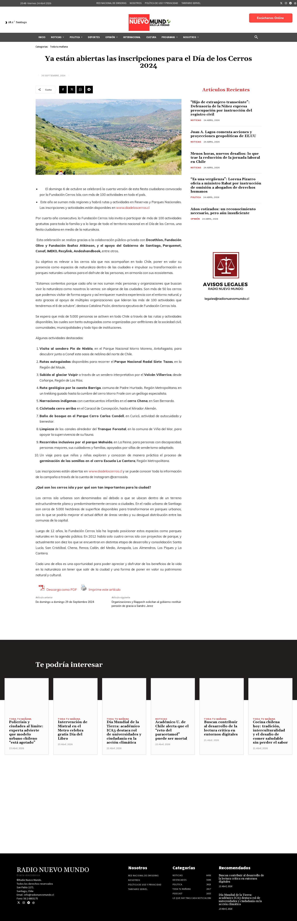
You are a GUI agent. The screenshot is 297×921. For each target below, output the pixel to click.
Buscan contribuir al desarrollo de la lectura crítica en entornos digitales (221, 728)
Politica (196, 197)
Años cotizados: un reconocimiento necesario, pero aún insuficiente (223, 211)
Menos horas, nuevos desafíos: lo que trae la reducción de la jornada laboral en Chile (225, 157)
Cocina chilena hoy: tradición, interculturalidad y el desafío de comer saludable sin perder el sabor (270, 732)
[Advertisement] (148, 781)
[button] (256, 37)
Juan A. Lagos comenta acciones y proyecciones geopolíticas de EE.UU (223, 134)
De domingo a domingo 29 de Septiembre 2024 (65, 602)
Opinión (195, 219)
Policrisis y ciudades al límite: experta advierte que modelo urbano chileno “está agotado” (26, 732)
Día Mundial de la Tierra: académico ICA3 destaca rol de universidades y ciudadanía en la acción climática (124, 732)
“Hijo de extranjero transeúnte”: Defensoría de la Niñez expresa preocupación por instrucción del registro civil (222, 108)
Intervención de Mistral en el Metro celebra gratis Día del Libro (72, 730)
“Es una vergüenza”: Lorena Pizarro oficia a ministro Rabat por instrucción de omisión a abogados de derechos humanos (225, 185)
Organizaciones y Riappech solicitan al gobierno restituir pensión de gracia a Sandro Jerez (146, 604)
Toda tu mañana (59, 47)
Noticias (196, 120)
